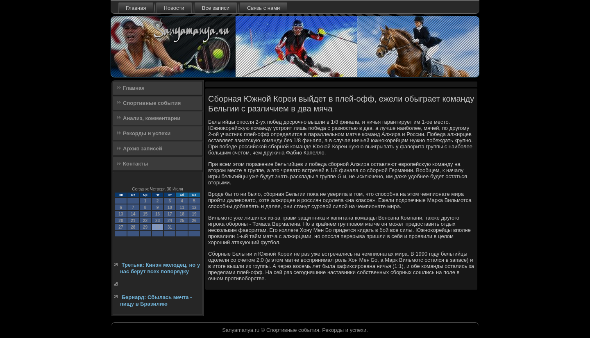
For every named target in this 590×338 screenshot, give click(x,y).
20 (120, 220)
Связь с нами (263, 8)
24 (170, 220)
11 (182, 207)
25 (182, 220)
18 (182, 214)
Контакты (135, 164)
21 (133, 220)
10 (170, 207)
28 (133, 227)
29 (145, 227)
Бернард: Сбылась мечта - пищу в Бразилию (156, 300)
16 (157, 214)
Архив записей (142, 148)
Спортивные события (152, 103)
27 (120, 227)
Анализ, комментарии (151, 118)
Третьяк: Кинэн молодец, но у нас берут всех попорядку (160, 268)
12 (194, 207)
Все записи (215, 8)
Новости (173, 8)
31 (170, 227)
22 (145, 220)
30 (157, 227)
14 (133, 214)
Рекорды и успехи (146, 133)
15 (145, 214)
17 (170, 214)
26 (194, 220)
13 (120, 214)
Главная (136, 8)
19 (194, 214)
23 (157, 220)
